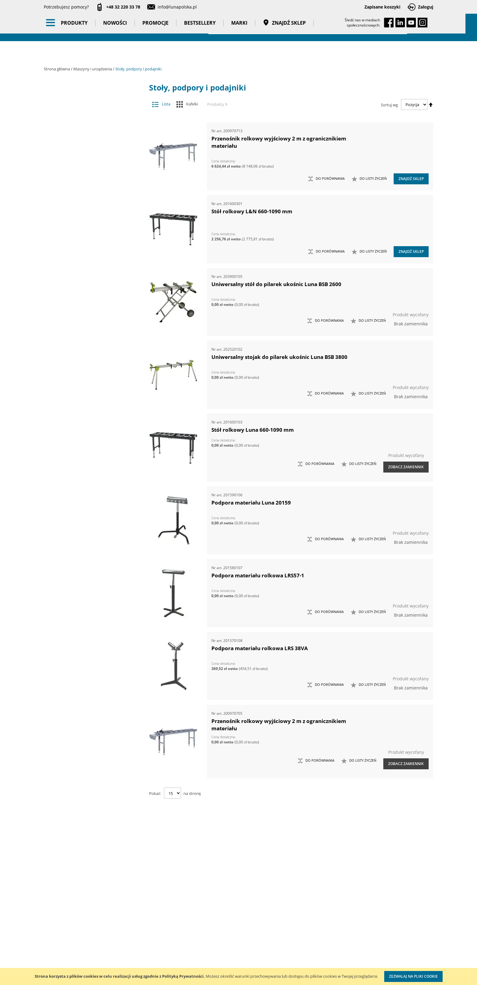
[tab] (48, 98)
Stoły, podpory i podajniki (88, 206)
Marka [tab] (67, 467)
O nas (50, 913)
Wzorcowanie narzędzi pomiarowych (290, 944)
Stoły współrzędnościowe (88, 194)
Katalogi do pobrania (219, 926)
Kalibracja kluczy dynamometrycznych (288, 919)
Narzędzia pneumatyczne (93, 272)
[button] (369, 179)
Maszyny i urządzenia (93, 69)
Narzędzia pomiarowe (93, 283)
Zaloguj (425, 7)
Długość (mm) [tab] (75, 544)
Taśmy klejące (93, 431)
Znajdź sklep (290, 51)
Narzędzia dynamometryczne (93, 260)
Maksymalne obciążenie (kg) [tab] (92, 600)
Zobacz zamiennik (406, 466)
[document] (238, 976)
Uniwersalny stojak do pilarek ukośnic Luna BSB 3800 (279, 356)
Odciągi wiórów (88, 182)
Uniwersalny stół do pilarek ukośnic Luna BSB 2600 (276, 284)
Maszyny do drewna (88, 157)
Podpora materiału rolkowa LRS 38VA (259, 648)
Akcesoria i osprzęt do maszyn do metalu (88, 133)
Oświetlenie (93, 319)
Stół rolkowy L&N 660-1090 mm (251, 211)
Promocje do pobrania (220, 938)
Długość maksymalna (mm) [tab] (91, 576)
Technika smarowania (88, 230)
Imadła (88, 145)
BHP (93, 360)
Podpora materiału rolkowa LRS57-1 (257, 575)
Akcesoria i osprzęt (93, 97)
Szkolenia (122, 926)
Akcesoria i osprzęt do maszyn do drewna (88, 121)
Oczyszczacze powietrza (93, 307)
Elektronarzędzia (88, 242)
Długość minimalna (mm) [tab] (89, 588)
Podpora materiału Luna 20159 (251, 502)
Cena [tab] (65, 500)
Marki (245, 51)
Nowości (121, 51)
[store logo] (77, 27)
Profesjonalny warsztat (221, 963)
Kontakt (121, 913)
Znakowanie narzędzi (289, 963)
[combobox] (307, 27)
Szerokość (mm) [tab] (77, 612)
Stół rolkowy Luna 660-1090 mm (252, 429)
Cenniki (205, 913)
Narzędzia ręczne (93, 295)
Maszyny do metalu (88, 169)
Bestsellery (205, 51)
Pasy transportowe (93, 419)
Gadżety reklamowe (93, 408)
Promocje (161, 51)
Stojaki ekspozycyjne (93, 331)
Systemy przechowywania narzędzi (93, 345)
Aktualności (55, 926)
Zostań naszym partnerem (70, 938)
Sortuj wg (389, 104)
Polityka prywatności (218, 951)
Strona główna (57, 69)
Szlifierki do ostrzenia (88, 218)
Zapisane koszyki (382, 7)
